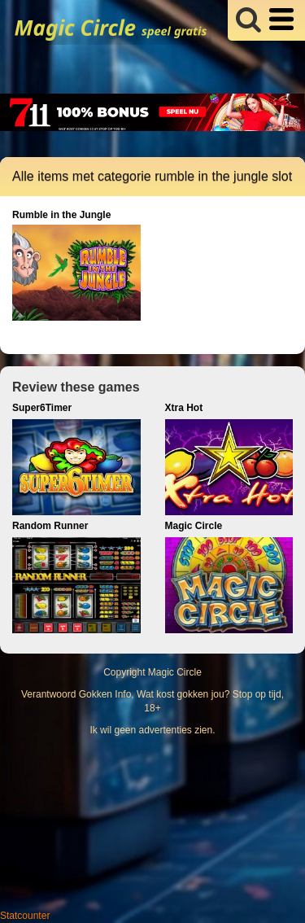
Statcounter (25, 915)
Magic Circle (175, 672)
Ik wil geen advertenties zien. (152, 730)
